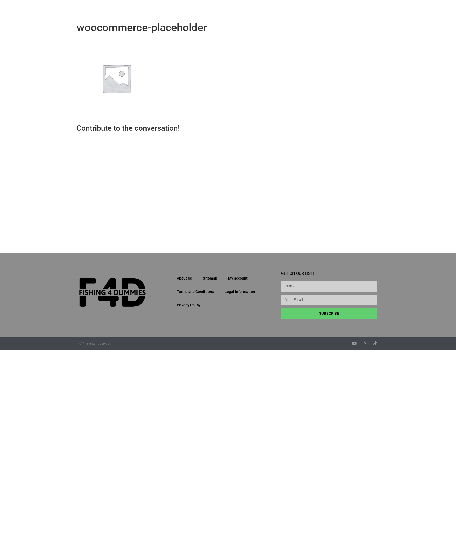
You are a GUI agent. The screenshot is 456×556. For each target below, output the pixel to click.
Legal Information (240, 291)
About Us (184, 278)
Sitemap (210, 278)
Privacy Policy (188, 305)
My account (238, 278)
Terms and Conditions (195, 291)
